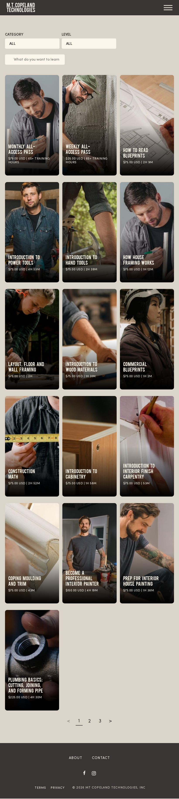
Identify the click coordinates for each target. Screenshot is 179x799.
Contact (101, 758)
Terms (40, 788)
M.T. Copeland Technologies (21, 7)
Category (14, 34)
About (75, 758)
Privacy (58, 788)
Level (66, 34)
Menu (168, 7)
